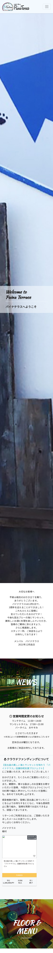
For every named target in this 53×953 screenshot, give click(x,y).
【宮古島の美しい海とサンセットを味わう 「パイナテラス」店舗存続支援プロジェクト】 (26, 766)
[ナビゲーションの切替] (47, 6)
